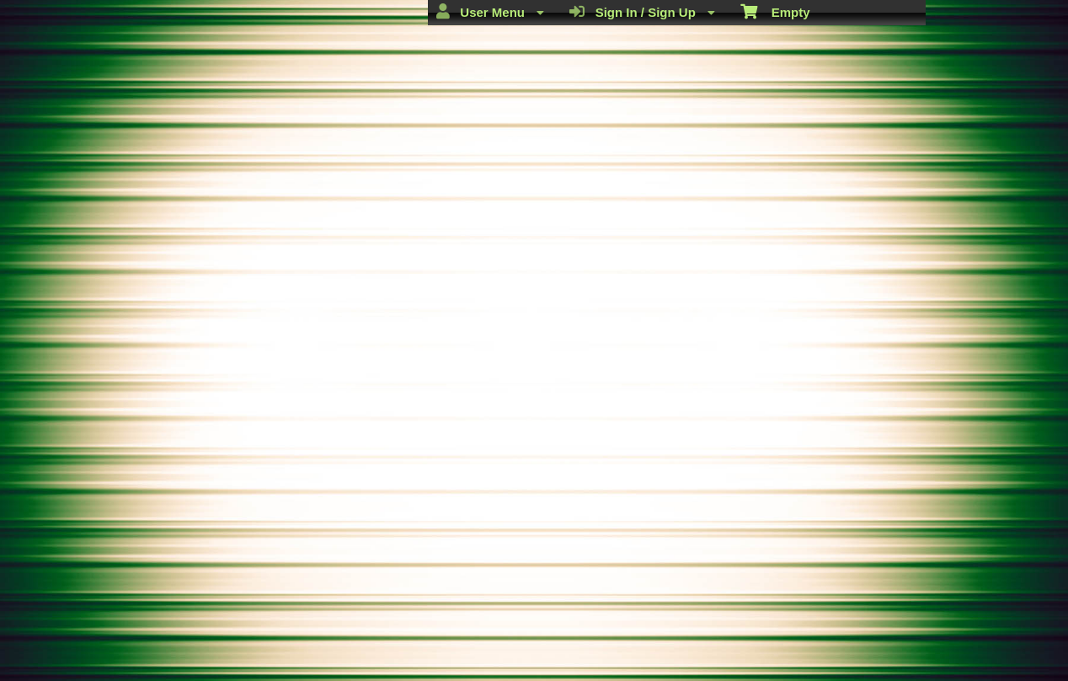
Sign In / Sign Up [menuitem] (642, 12)
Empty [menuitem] (775, 11)
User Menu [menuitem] (490, 12)
